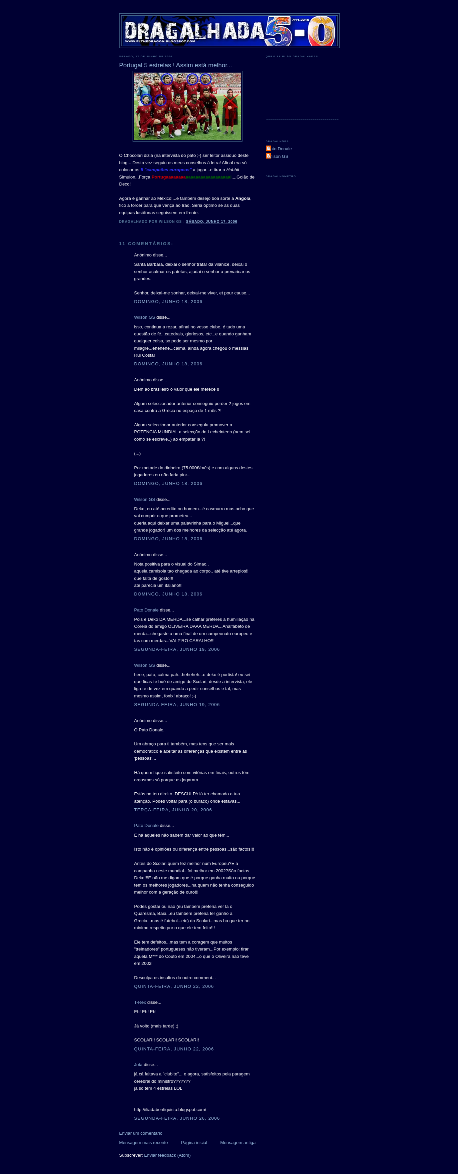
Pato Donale (146, 609)
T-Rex (140, 1002)
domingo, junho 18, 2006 (168, 301)
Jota (138, 1064)
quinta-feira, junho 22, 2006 (174, 986)
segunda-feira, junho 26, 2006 (177, 1118)
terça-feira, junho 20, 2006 (173, 809)
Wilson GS (144, 317)
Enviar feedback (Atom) (167, 1155)
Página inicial (194, 1142)
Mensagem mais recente (143, 1142)
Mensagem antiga (237, 1142)
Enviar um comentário (141, 1133)
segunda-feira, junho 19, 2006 (177, 649)
